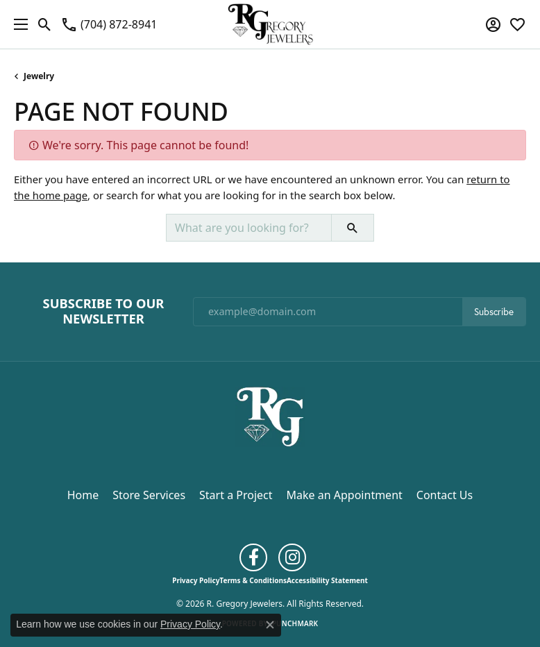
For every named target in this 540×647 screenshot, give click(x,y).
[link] (108, 24)
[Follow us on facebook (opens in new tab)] (253, 557)
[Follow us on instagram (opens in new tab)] (292, 557)
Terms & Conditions (253, 580)
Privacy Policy (195, 580)
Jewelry (39, 76)
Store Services (148, 495)
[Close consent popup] (270, 625)
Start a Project (235, 495)
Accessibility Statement (327, 580)
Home (83, 495)
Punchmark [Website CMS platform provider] (295, 623)
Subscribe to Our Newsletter (103, 311)
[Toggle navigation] (17, 24)
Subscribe (494, 311)
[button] (44, 24)
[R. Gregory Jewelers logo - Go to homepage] (270, 24)
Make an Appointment (345, 495)
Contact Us (444, 495)
